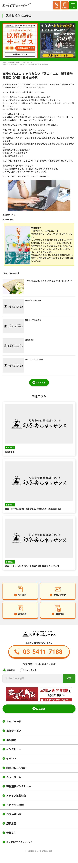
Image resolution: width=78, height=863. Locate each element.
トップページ (13, 721)
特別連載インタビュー (18, 786)
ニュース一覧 (13, 777)
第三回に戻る (8, 219)
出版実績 (11, 740)
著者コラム (26, 62)
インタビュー (13, 749)
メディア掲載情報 (16, 795)
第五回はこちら (9, 214)
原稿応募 (11, 823)
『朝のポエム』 (37, 230)
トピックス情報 (15, 805)
